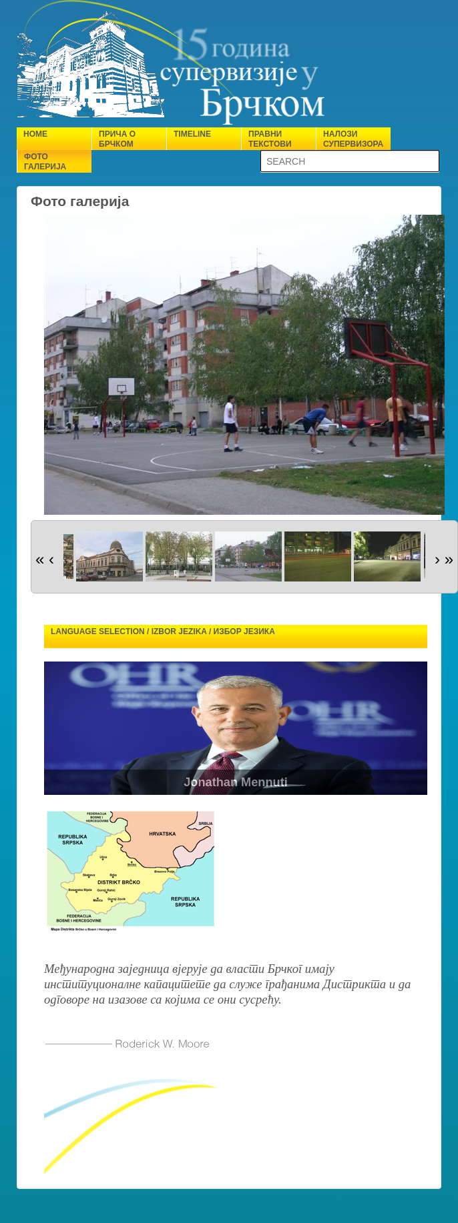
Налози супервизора (353, 139)
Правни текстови (270, 139)
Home (35, 134)
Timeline (192, 134)
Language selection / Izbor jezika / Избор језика (163, 631)
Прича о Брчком (117, 139)
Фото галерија (45, 161)
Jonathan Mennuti (236, 782)
